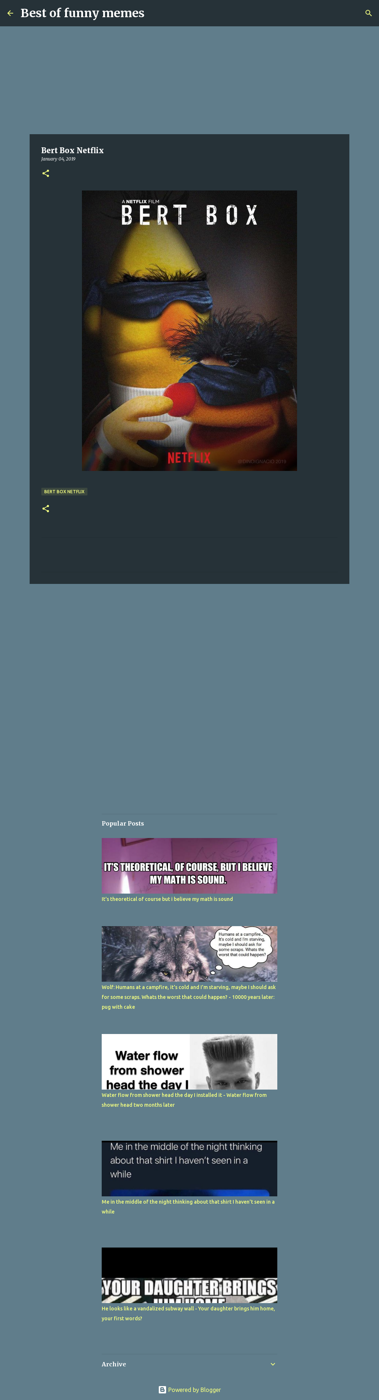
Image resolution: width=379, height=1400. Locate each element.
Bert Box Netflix (64, 491)
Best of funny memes (82, 13)
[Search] (368, 13)
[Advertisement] (189, 80)
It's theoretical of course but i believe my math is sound (167, 899)
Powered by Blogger (189, 1389)
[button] (45, 174)
